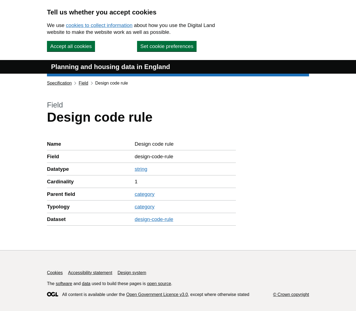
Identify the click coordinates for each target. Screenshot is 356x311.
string (141, 169)
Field (83, 83)
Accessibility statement (90, 272)
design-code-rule (154, 219)
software (64, 283)
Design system (132, 272)
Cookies (55, 272)
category (145, 194)
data (86, 283)
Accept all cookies (71, 46)
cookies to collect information (99, 25)
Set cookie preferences (166, 46)
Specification (59, 83)
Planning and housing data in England (110, 66)
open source (159, 283)
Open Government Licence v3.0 (157, 294)
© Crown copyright (291, 294)
